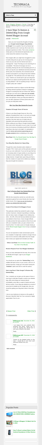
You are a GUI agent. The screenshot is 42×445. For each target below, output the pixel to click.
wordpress (31, 50)
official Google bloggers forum (17, 226)
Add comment (11, 348)
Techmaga (22, 4)
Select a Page (10, 15)
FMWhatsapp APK (18, 335)
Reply (14, 331)
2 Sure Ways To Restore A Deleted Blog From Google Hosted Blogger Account (18, 33)
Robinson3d (15, 38)
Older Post (30, 311)
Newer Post (11, 311)
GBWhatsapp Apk (18, 320)
